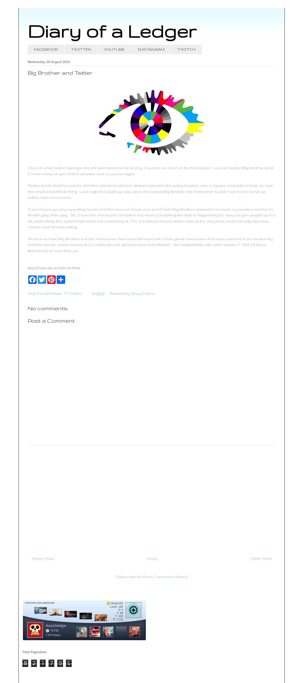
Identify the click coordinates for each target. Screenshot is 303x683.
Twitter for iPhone (69, 268)
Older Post (261, 558)
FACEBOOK (46, 49)
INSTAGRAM (151, 49)
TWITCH (186, 49)
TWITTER (81, 49)
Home (152, 558)
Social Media (48, 293)
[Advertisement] (152, 498)
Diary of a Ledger (112, 31)
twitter (76, 293)
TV (66, 293)
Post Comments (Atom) (165, 577)
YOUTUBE (114, 49)
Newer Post (43, 558)
